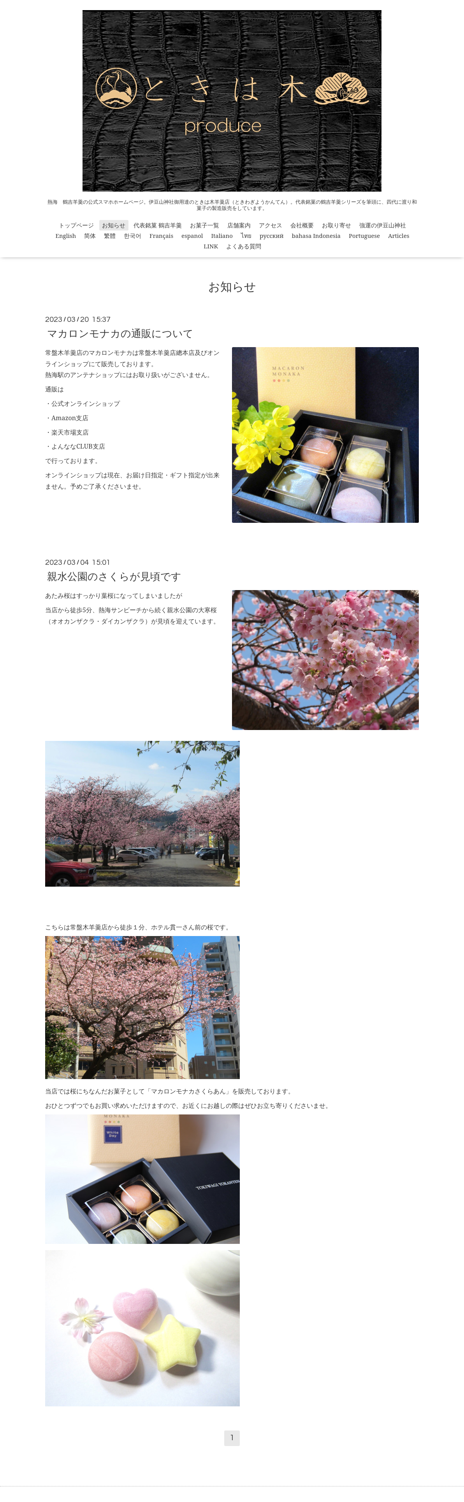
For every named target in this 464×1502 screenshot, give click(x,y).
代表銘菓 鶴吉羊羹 (158, 225)
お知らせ (113, 225)
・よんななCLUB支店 (75, 446)
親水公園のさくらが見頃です (114, 576)
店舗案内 (239, 225)
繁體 (110, 235)
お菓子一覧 (204, 225)
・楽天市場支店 (67, 432)
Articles (399, 235)
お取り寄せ (336, 225)
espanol (192, 235)
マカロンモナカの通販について (120, 333)
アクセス (270, 225)
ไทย (246, 235)
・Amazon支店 (66, 418)
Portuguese (364, 235)
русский (272, 235)
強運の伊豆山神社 (382, 225)
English (66, 235)
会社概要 (302, 225)
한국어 (132, 235)
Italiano (221, 235)
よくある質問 (243, 246)
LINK (211, 246)
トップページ (76, 225)
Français (161, 235)
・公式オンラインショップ (82, 403)
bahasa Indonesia (316, 235)
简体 (90, 235)
